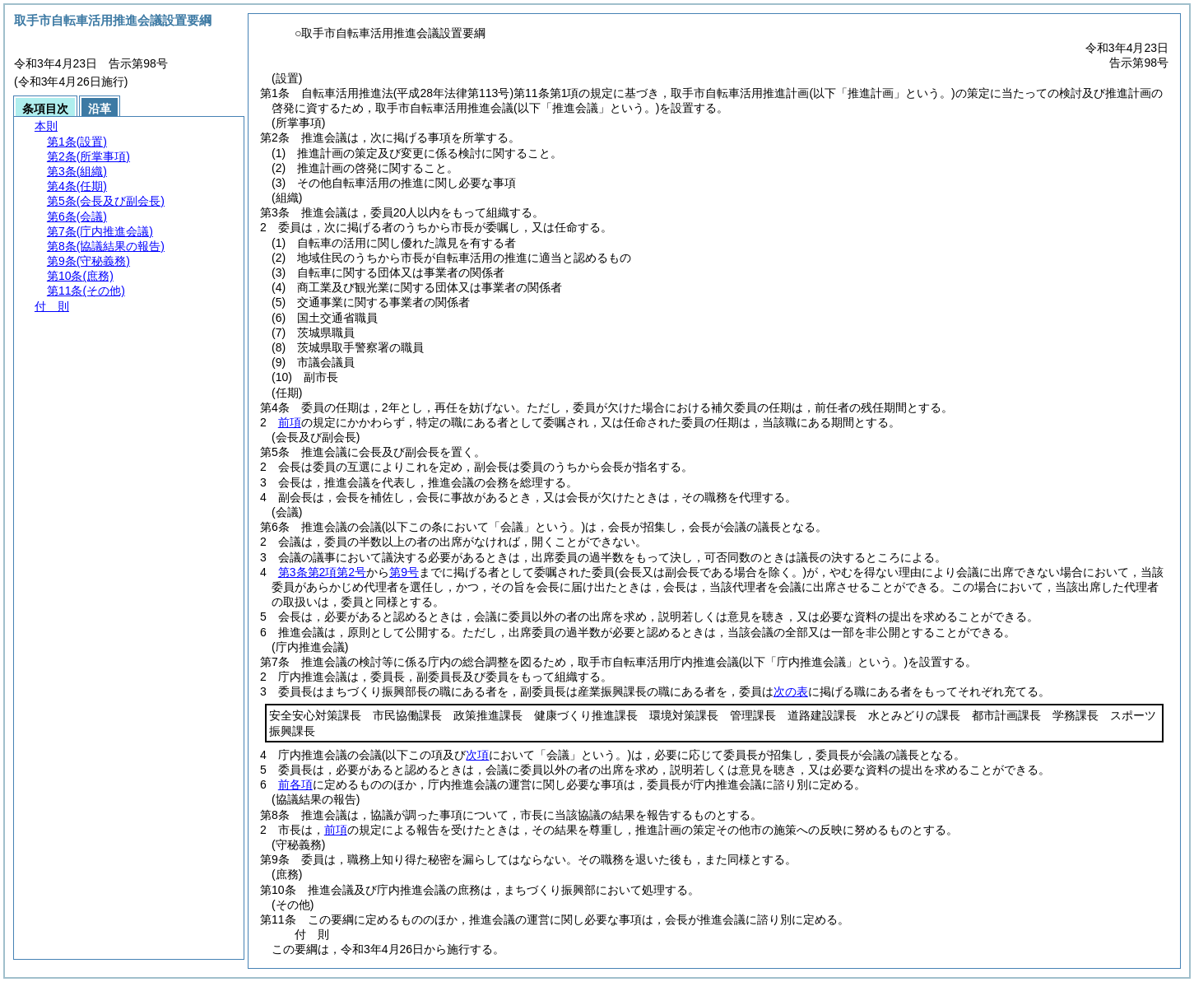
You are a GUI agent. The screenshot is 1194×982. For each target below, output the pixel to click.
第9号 (404, 572)
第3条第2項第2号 (322, 572)
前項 (289, 422)
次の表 (791, 691)
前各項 (295, 784)
